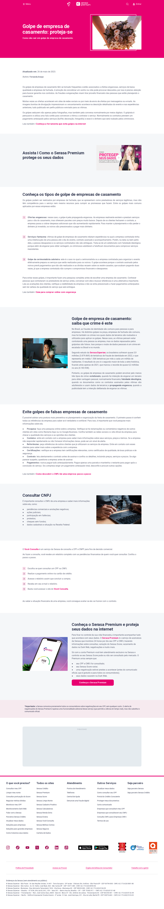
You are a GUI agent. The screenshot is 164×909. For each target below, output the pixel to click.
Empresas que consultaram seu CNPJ (112, 813)
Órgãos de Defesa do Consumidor (99, 868)
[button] (118, 158)
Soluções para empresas (16, 825)
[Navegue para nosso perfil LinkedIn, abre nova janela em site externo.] (56, 848)
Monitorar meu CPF (14, 805)
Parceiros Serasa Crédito (16, 817)
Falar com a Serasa (13, 813)
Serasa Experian (98, 352)
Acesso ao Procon (60, 868)
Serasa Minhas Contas (45, 825)
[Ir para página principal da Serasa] (70, 4)
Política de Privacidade (25, 868)
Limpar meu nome (13, 793)
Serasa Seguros (43, 829)
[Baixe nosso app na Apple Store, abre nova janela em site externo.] (85, 849)
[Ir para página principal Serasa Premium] (83, 4)
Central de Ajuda (73, 797)
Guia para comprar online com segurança (56, 292)
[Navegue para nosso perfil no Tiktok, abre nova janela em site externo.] (17, 848)
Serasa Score (42, 797)
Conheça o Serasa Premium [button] (92, 682)
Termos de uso (103, 821)
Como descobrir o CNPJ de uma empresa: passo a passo (63, 474)
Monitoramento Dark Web (16, 809)
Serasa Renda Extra (44, 813)
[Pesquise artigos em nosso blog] (127, 4)
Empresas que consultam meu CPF (111, 809)
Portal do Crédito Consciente (108, 797)
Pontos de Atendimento (76, 788)
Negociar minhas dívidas (16, 801)
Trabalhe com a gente (139, 868)
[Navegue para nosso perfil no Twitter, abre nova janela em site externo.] (37, 848)
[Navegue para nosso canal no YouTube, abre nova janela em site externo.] (27, 848)
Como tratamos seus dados (17, 833)
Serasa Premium (43, 793)
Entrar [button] (137, 4)
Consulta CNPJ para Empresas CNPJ (111, 817)
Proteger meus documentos (108, 801)
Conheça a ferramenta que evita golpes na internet (61, 124)
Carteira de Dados (44, 833)
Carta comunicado (104, 805)
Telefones (70, 793)
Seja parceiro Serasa (135, 788)
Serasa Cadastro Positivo (47, 805)
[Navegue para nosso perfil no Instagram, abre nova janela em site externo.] (8, 848)
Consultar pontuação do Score (18, 797)
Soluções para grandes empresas (19, 829)
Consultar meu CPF (14, 788)
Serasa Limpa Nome (45, 801)
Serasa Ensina (42, 817)
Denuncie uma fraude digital (78, 801)
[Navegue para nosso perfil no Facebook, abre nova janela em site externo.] (47, 848)
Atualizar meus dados (14, 821)
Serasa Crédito (42, 788)
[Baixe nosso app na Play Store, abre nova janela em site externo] (101, 849)
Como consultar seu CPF (107, 793)
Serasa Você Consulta (45, 821)
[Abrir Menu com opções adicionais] (26, 4)
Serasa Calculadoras (45, 809)
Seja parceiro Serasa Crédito (138, 793)
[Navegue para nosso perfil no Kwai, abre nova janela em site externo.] (66, 848)
